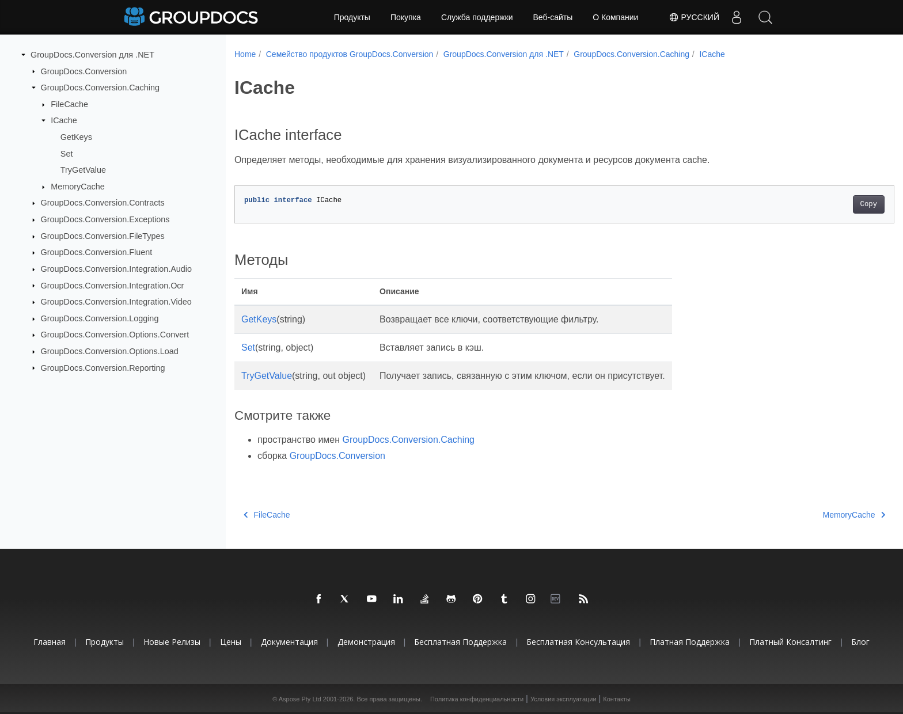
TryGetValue (83, 169)
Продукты (352, 17)
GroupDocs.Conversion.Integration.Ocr (112, 285)
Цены (230, 641)
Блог (860, 641)
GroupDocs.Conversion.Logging (100, 318)
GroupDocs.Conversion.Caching (100, 87)
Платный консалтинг (790, 641)
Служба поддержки (477, 17)
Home (245, 54)
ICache (64, 120)
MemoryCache (78, 186)
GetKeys (76, 137)
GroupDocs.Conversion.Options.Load (110, 351)
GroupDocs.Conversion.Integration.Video (116, 301)
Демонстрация (366, 641)
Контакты (617, 699)
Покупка (405, 17)
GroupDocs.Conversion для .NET (92, 54)
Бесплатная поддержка (460, 641)
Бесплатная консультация (578, 641)
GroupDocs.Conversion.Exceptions (105, 219)
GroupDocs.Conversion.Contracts (103, 202)
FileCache (69, 104)
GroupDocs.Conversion (84, 70)
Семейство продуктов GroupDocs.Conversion (350, 54)
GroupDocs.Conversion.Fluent (97, 252)
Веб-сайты (553, 17)
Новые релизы (171, 641)
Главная (49, 641)
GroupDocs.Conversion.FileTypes (103, 236)
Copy (823, 204)
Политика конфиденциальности (476, 699)
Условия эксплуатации (563, 699)
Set (66, 153)
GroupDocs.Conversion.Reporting (103, 367)
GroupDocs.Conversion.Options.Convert (115, 334)
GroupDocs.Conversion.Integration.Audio (116, 269)
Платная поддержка (690, 641)
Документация (289, 641)
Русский (694, 17)
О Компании (615, 17)
